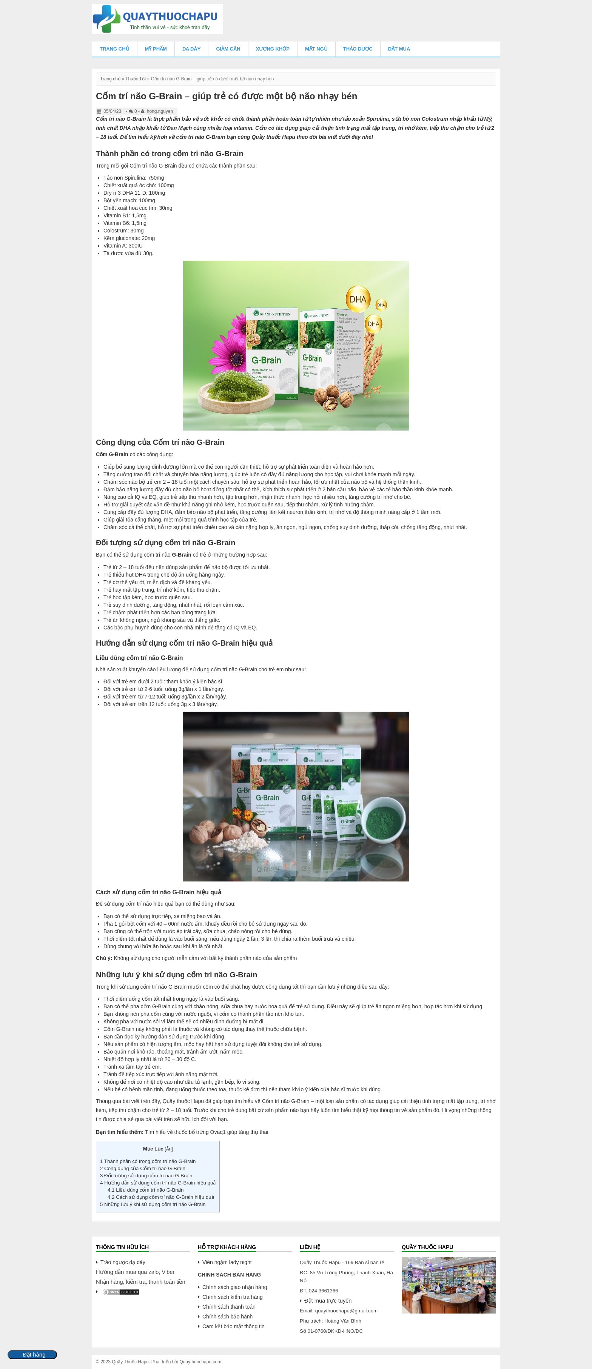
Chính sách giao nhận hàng (234, 1287)
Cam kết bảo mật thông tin (233, 1326)
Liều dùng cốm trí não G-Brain (146, 1190)
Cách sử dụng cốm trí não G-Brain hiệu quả (161, 1197)
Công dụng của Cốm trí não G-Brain (142, 1168)
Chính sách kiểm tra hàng (232, 1297)
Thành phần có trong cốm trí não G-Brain (148, 1161)
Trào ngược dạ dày (122, 1262)
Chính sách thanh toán (229, 1307)
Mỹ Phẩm (156, 49)
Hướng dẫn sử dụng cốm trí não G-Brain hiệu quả (158, 1183)
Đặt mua (399, 49)
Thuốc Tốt (135, 79)
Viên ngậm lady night (227, 1262)
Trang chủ (115, 49)
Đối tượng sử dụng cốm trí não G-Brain (146, 1175)
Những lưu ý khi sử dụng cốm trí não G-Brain (153, 1204)
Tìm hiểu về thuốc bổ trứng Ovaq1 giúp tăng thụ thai (206, 1132)
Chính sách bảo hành (227, 1317)
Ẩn (169, 1149)
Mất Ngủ (316, 49)
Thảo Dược (358, 49)
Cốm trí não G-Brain (121, 119)
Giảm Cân (228, 49)
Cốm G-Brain (112, 454)
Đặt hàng (34, 1355)
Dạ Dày (191, 49)
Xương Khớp (273, 49)
